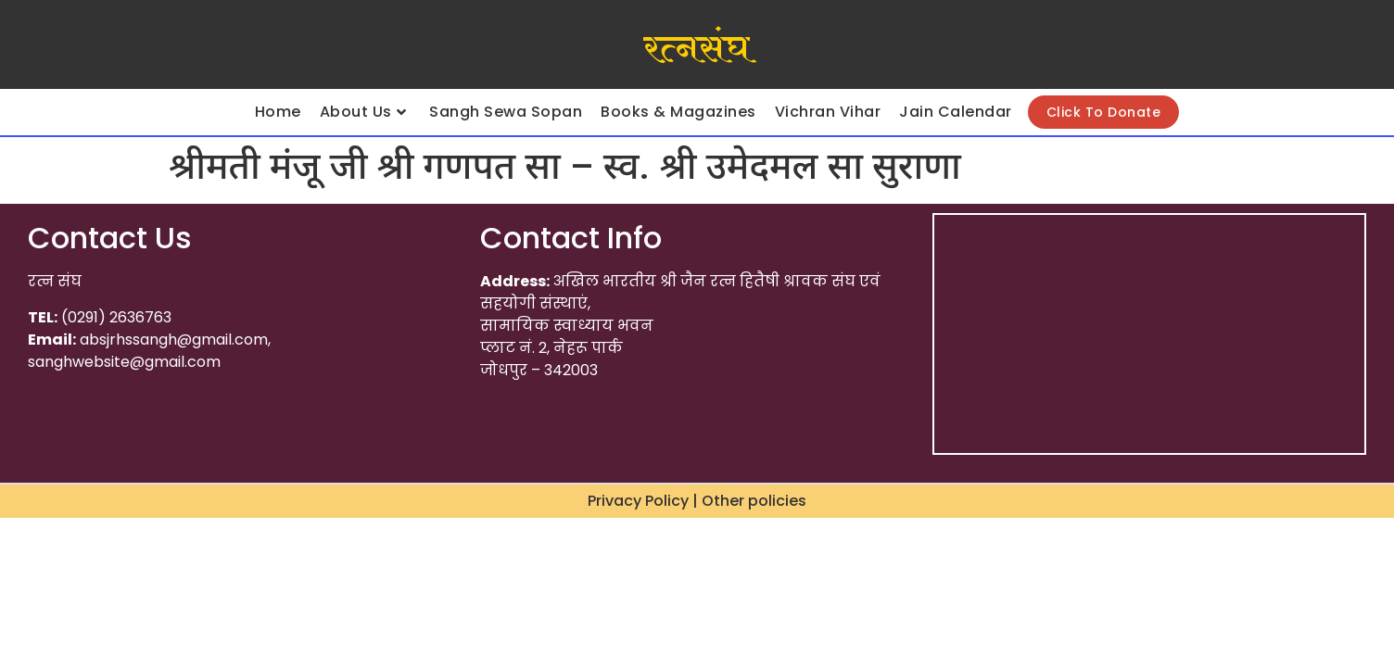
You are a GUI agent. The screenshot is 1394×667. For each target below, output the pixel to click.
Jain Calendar (955, 111)
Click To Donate (1103, 112)
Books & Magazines (678, 111)
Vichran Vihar (828, 111)
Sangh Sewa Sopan (505, 111)
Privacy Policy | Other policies (697, 500)
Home (278, 111)
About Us (363, 111)
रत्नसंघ (696, 49)
